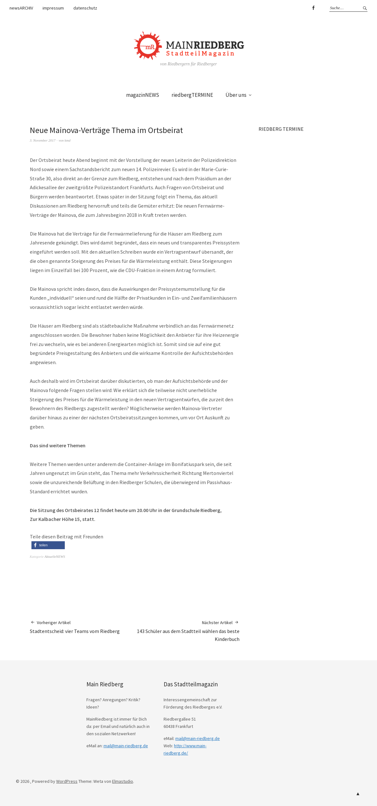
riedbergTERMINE (192, 94)
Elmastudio (122, 781)
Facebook (313, 8)
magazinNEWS (142, 94)
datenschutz (85, 8)
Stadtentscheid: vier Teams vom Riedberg (75, 626)
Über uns (236, 94)
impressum (53, 8)
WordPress (66, 781)
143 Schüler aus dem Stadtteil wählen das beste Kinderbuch (187, 630)
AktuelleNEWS (54, 556)
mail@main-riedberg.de (126, 746)
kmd (67, 140)
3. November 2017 (43, 140)
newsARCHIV (21, 8)
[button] (48, 545)
